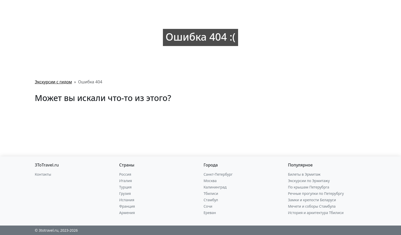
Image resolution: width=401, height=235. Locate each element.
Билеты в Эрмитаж (304, 174)
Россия (125, 174)
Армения (127, 212)
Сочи (208, 206)
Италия (125, 180)
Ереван (210, 212)
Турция (125, 187)
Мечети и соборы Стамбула (312, 206)
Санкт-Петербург (218, 174)
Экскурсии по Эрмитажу (309, 180)
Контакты (43, 174)
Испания (126, 199)
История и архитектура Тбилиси (315, 212)
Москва (210, 180)
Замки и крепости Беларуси (312, 199)
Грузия (125, 193)
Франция (127, 206)
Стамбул (211, 199)
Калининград (215, 187)
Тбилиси (211, 193)
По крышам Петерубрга (308, 187)
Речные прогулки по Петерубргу (316, 193)
